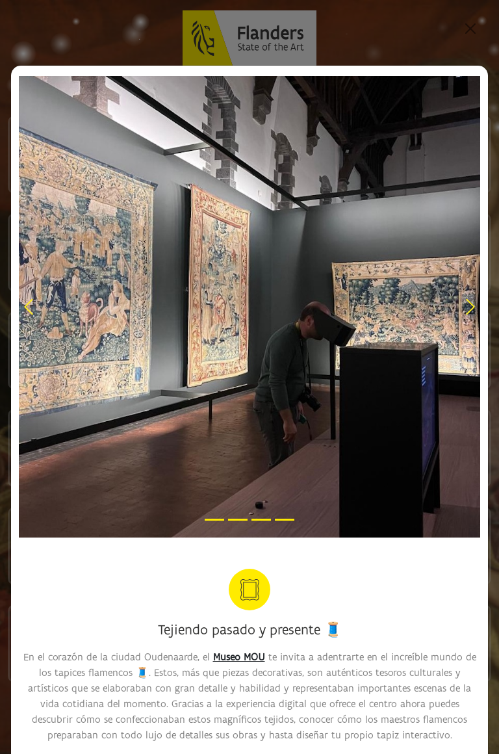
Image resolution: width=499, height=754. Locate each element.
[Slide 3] (261, 519)
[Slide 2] (238, 519)
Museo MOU (239, 657)
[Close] (470, 28)
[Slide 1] (214, 519)
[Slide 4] (284, 519)
